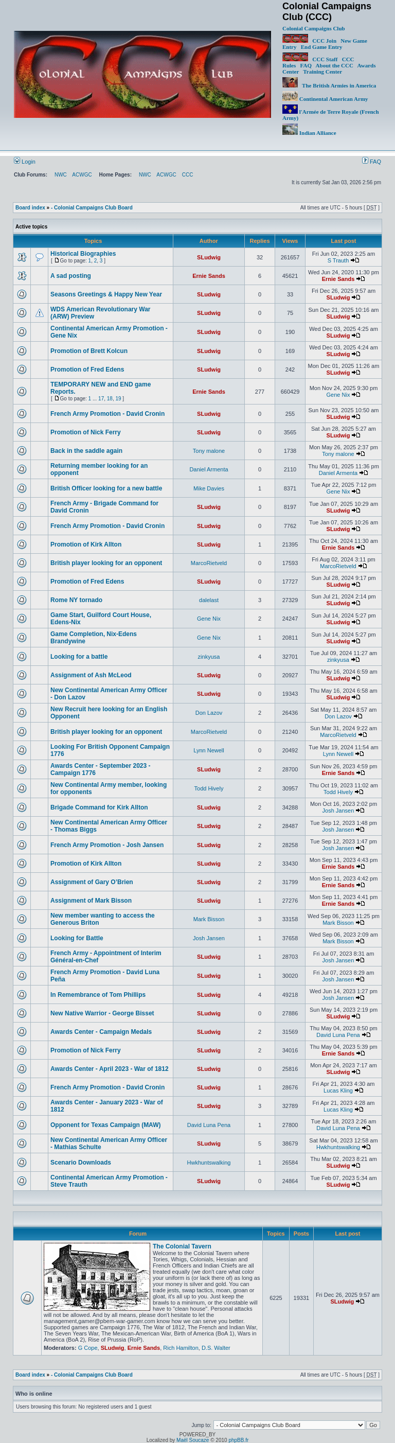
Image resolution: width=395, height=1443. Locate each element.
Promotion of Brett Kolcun (89, 351)
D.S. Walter (216, 1348)
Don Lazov (209, 713)
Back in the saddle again (86, 450)
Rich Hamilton (180, 1348)
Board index (30, 207)
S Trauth (338, 260)
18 (110, 398)
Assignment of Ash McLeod (91, 675)
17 (101, 398)
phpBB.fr (238, 1440)
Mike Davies (208, 488)
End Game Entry (322, 47)
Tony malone (209, 451)
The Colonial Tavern (182, 1246)
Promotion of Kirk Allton (85, 544)
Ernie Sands (208, 276)
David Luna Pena (338, 1035)
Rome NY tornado (76, 600)
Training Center (322, 71)
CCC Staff (324, 59)
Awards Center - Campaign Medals (101, 1031)
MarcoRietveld (209, 563)
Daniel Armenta (208, 469)
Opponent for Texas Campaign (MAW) (105, 1125)
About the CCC (334, 65)
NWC (61, 175)
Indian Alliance (309, 133)
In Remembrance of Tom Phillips (98, 994)
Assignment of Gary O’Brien (91, 882)
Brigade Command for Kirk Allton (99, 807)
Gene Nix (338, 395)
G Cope (88, 1348)
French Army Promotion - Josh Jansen (107, 845)
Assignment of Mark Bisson (91, 900)
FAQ (306, 65)
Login (24, 162)
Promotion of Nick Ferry (85, 432)
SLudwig (209, 257)
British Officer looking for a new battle (106, 488)
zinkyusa (209, 657)
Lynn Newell (208, 750)
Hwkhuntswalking (338, 1147)
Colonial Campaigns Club (313, 28)
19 (118, 398)
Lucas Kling (338, 1090)
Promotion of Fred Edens (87, 369)
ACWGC (82, 175)
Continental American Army (325, 99)
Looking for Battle (76, 938)
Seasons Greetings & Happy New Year (106, 294)
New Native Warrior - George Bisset (102, 1013)
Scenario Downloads (80, 1162)
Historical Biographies (83, 253)
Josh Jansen (338, 810)
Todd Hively (209, 788)
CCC (187, 175)
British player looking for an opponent (106, 563)
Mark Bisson (209, 919)
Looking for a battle (78, 656)
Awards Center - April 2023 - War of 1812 (109, 1068)
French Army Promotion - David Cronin (107, 413)
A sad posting (70, 275)
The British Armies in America (329, 85)
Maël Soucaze (192, 1440)
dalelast (209, 600)
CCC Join (309, 41)
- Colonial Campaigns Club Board (92, 207)
